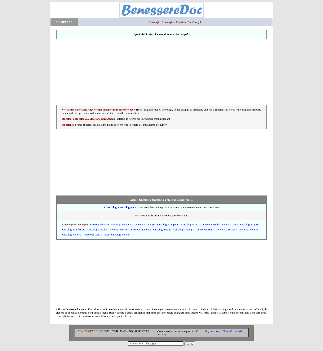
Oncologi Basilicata (122, 224)
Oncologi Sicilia (205, 229)
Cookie (239, 331)
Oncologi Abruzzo (99, 224)
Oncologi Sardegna (183, 229)
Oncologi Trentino (249, 229)
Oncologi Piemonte (140, 229)
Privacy (162, 334)
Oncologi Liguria (249, 224)
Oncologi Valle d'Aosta (96, 234)
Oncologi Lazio (229, 224)
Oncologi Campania (168, 224)
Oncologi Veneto (120, 234)
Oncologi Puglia (162, 229)
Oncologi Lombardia (73, 229)
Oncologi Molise (118, 229)
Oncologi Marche (97, 229)
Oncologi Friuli (210, 224)
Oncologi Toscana (227, 229)
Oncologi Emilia (190, 224)
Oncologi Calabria (145, 224)
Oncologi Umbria (71, 234)
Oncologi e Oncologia (119, 207)
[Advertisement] (161, 72)
